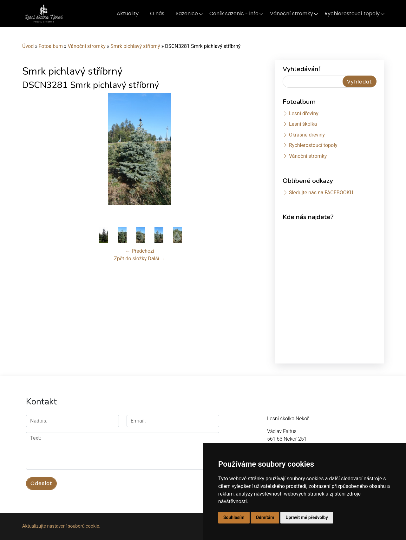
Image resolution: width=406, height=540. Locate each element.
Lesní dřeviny (303, 113)
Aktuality (128, 13)
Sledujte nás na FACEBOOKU (321, 193)
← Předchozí (139, 251)
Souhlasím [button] (234, 517)
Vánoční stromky (291, 13)
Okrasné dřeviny (307, 135)
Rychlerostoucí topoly (352, 13)
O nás (157, 13)
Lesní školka (303, 124)
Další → (156, 259)
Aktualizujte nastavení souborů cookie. (61, 526)
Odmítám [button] (265, 517)
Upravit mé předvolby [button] (306, 517)
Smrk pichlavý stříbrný (135, 46)
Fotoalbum (51, 46)
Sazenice (187, 13)
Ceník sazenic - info (234, 13)
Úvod (28, 46)
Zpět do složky (130, 259)
